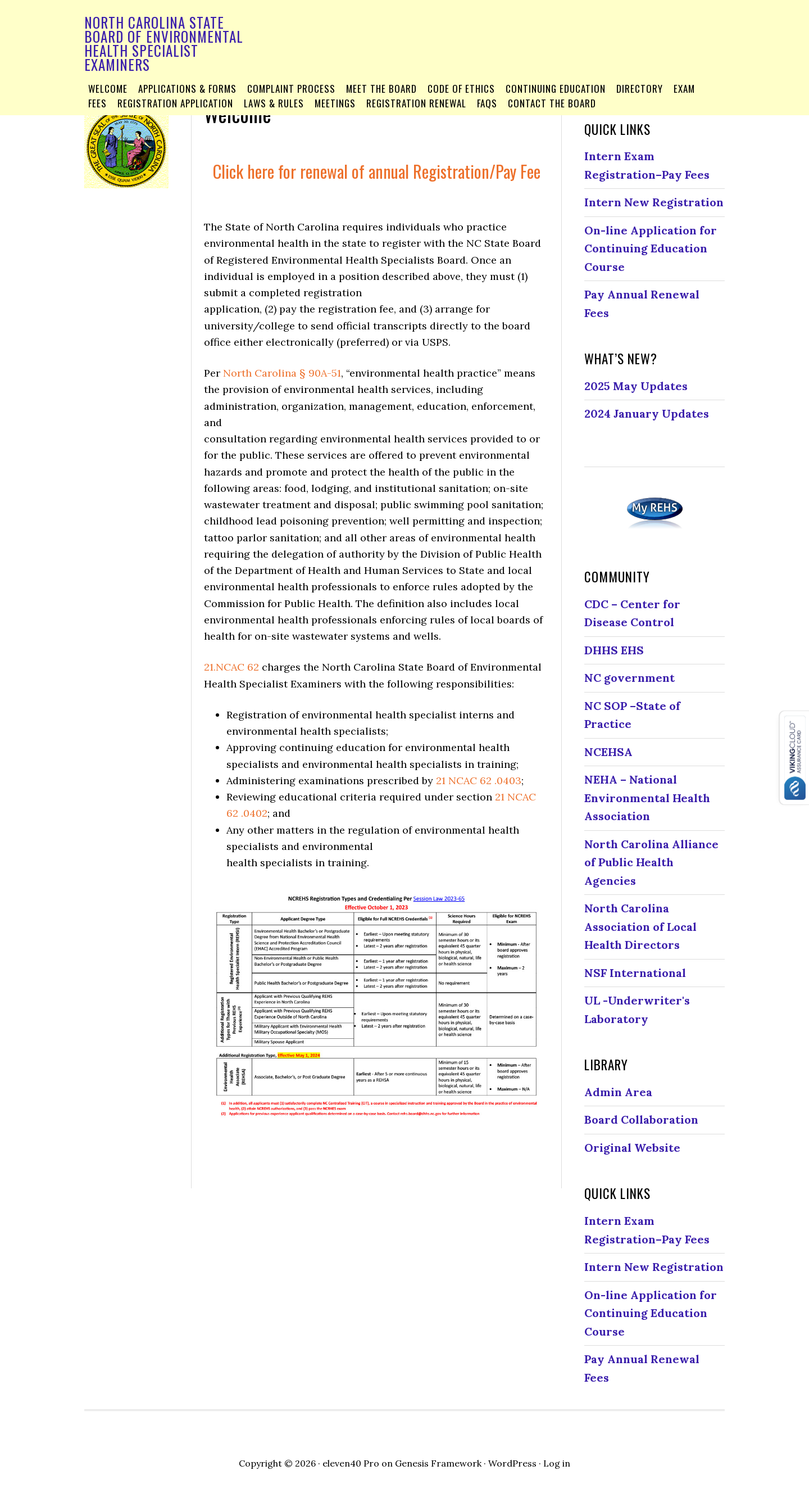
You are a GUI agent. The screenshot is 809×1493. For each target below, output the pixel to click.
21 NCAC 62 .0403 (478, 780)
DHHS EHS (614, 650)
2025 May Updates (636, 386)
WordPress (512, 1463)
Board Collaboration (641, 1119)
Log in (556, 1463)
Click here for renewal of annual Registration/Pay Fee (376, 171)
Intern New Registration (654, 202)
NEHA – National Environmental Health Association (647, 797)
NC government (629, 678)
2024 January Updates (646, 413)
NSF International (635, 973)
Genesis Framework (438, 1463)
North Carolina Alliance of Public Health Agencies (651, 862)
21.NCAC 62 (231, 666)
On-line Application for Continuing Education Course (650, 248)
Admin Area (618, 1092)
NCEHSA (608, 752)
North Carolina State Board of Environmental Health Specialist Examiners (163, 43)
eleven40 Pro (350, 1463)
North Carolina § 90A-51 (282, 373)
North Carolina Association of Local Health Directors (640, 926)
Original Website (632, 1148)
